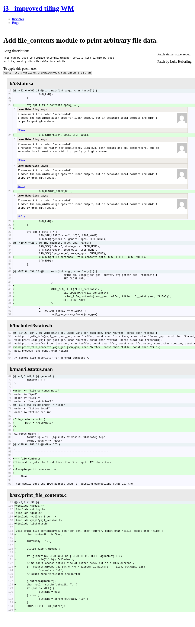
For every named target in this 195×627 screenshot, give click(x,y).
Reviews (18, 19)
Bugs (15, 23)
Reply (21, 130)
